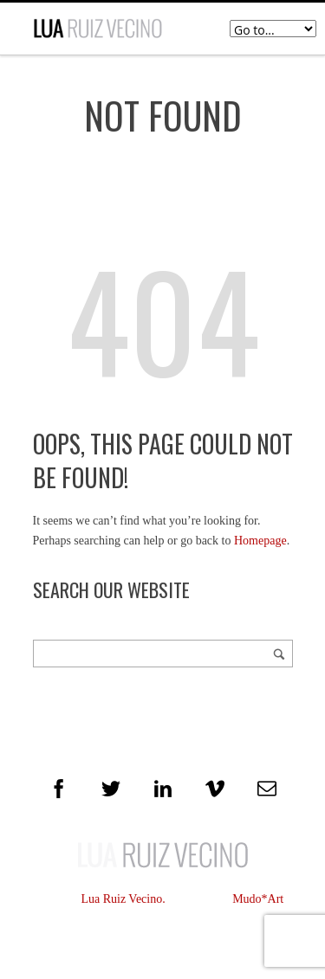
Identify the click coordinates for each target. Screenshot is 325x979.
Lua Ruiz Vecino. (123, 898)
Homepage (260, 540)
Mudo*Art (257, 898)
